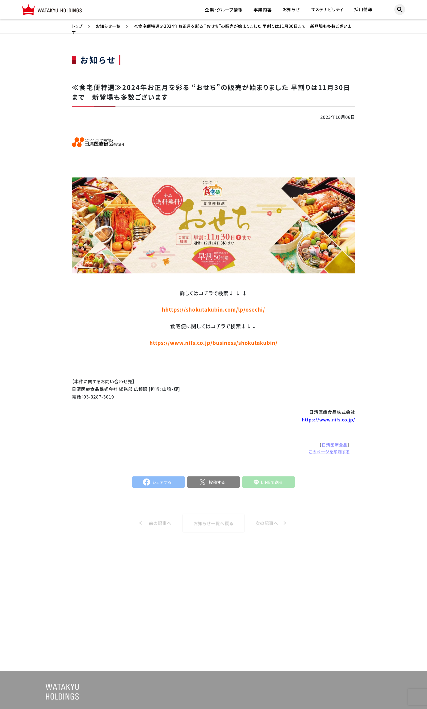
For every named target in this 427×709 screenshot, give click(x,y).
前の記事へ (160, 527)
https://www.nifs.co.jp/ (328, 420)
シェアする (162, 484)
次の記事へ (266, 527)
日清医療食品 (334, 447)
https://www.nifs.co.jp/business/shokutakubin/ (213, 342)
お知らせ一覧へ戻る (213, 527)
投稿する (217, 484)
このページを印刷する (329, 454)
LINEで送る (272, 484)
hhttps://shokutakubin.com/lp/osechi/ (213, 309)
